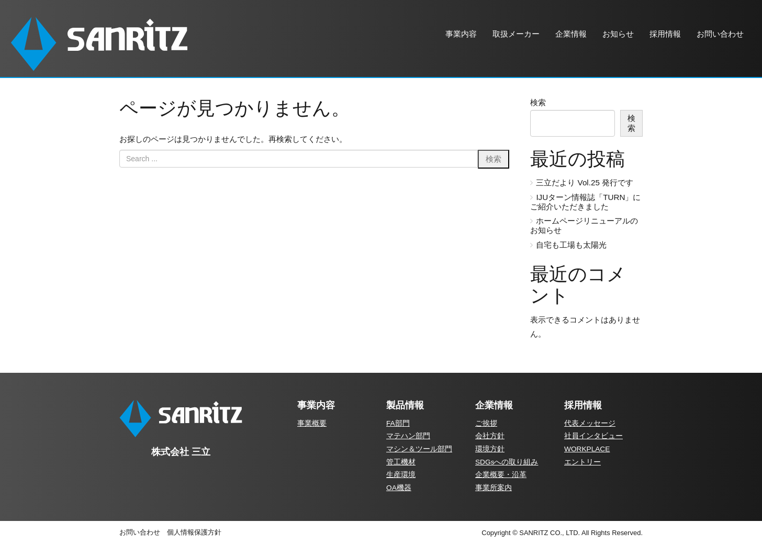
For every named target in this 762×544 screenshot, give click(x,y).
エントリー (582, 462)
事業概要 (312, 423)
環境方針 (490, 449)
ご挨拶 (486, 423)
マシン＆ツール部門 (419, 449)
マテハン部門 (408, 436)
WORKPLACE (587, 449)
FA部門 (398, 423)
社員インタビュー (593, 436)
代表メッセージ (589, 423)
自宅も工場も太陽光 (571, 244)
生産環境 (401, 475)
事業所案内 (493, 488)
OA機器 (398, 488)
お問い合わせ (139, 532)
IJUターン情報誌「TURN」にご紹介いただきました (585, 202)
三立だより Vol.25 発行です (584, 182)
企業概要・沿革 (500, 475)
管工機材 (401, 462)
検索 (538, 102)
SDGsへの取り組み (506, 462)
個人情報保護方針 (194, 532)
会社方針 (490, 436)
